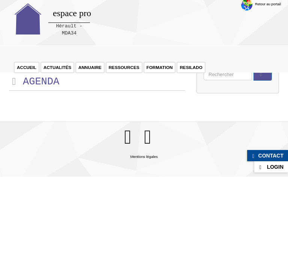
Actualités (57, 67)
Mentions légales (144, 156)
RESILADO (191, 67)
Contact (271, 156)
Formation (160, 67)
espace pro (72, 13)
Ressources (124, 67)
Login (275, 167)
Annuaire (90, 67)
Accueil (26, 67)
